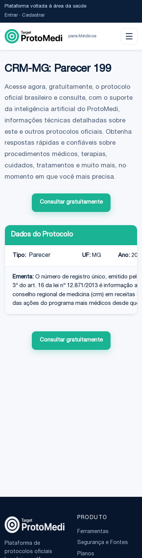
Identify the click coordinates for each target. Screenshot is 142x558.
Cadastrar (33, 15)
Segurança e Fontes (102, 543)
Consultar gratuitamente (71, 202)
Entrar (11, 15)
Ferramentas (93, 532)
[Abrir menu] (129, 36)
